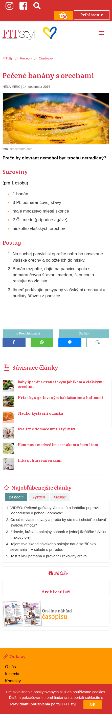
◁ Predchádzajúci (28, 333)
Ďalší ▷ (84, 333)
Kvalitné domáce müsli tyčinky (46, 429)
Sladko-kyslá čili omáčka (40, 413)
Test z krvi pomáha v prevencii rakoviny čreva (48, 556)
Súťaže (58, 573)
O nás (10, 667)
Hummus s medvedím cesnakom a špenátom (58, 444)
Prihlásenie (91, 14)
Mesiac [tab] (60, 497)
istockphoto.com (21, 149)
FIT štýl (8, 58)
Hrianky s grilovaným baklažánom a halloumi (60, 397)
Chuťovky (46, 58)
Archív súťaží (56, 592)
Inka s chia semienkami (40, 460)
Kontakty (13, 681)
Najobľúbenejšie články (37, 487)
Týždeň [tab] (39, 497)
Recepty (26, 58)
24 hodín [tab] (16, 497)
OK (93, 704)
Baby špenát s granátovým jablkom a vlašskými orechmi (61, 384)
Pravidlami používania (30, 704)
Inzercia (12, 674)
